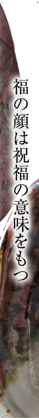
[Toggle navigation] (2, 2)
